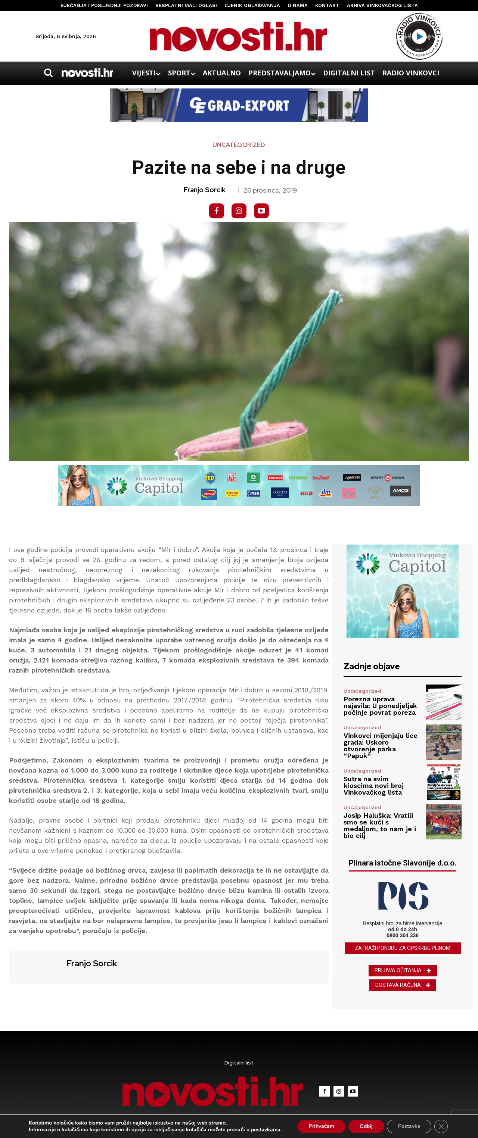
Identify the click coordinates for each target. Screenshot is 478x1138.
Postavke (409, 1126)
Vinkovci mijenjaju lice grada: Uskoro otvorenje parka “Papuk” (381, 746)
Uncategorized (238, 145)
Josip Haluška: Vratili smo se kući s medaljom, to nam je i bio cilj (380, 825)
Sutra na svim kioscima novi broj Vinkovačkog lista (374, 785)
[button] (48, 73)
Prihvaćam (322, 1126)
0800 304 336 (403, 935)
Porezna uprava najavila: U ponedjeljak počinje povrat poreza (380, 705)
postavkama (265, 1129)
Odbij (366, 1126)
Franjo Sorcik (205, 190)
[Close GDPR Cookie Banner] (441, 1126)
